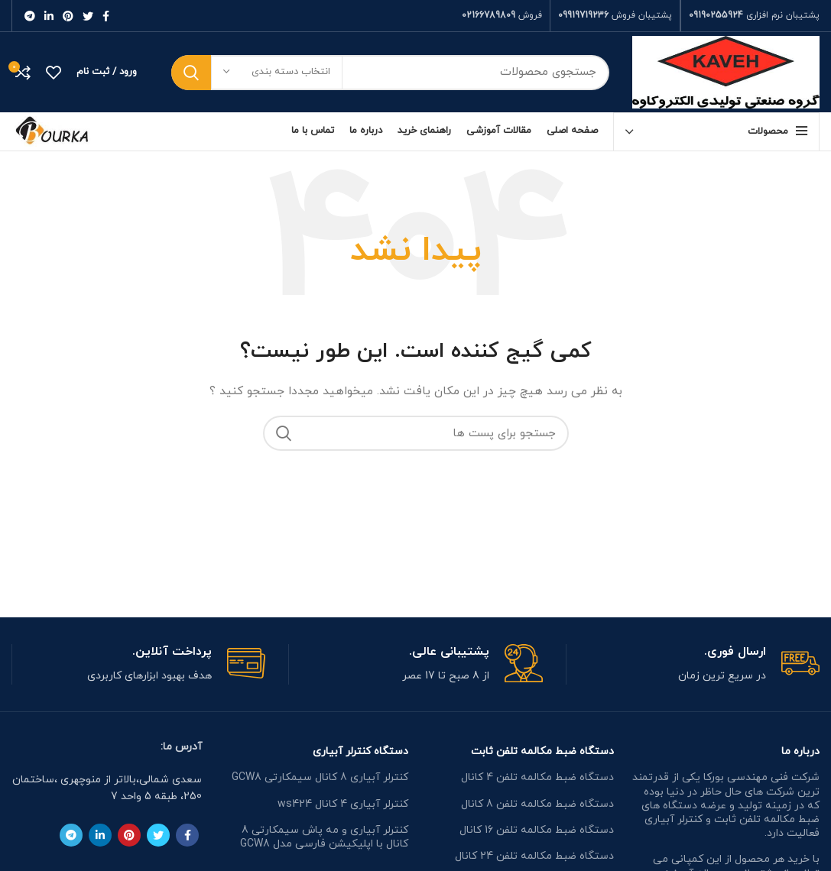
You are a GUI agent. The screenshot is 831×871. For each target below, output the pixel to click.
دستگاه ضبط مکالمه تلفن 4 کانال (537, 777)
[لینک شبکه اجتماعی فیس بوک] (106, 16)
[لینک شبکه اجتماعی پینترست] (68, 16)
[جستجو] (390, 72)
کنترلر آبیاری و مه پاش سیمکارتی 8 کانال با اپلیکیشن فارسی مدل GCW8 (324, 837)
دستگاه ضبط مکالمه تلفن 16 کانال (536, 830)
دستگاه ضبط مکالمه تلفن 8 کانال (537, 804)
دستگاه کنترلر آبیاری (360, 751)
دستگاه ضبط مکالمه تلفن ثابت (542, 751)
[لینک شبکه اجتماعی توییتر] (88, 16)
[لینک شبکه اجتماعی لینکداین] (49, 16)
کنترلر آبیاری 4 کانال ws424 (343, 804)
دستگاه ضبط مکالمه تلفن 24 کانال (534, 856)
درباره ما (800, 751)
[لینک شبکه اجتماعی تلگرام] (30, 16)
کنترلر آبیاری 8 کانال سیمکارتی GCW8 (320, 777)
